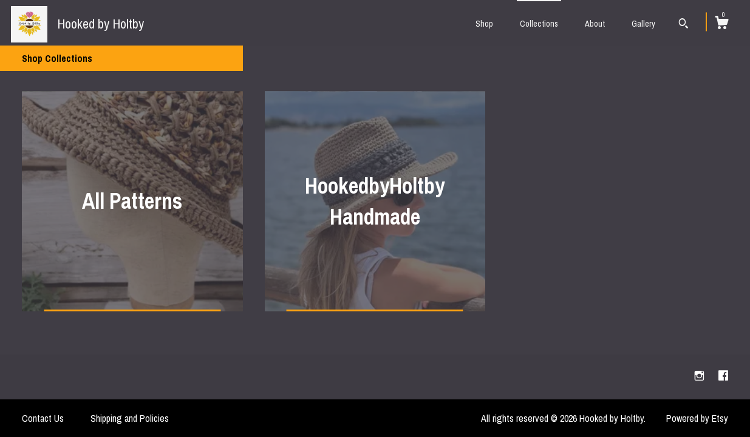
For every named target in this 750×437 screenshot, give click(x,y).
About (595, 23)
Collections (539, 23)
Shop (484, 23)
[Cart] (721, 24)
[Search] (683, 25)
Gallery (643, 23)
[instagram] (700, 376)
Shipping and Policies (129, 418)
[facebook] (723, 376)
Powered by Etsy (697, 418)
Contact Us (43, 418)
